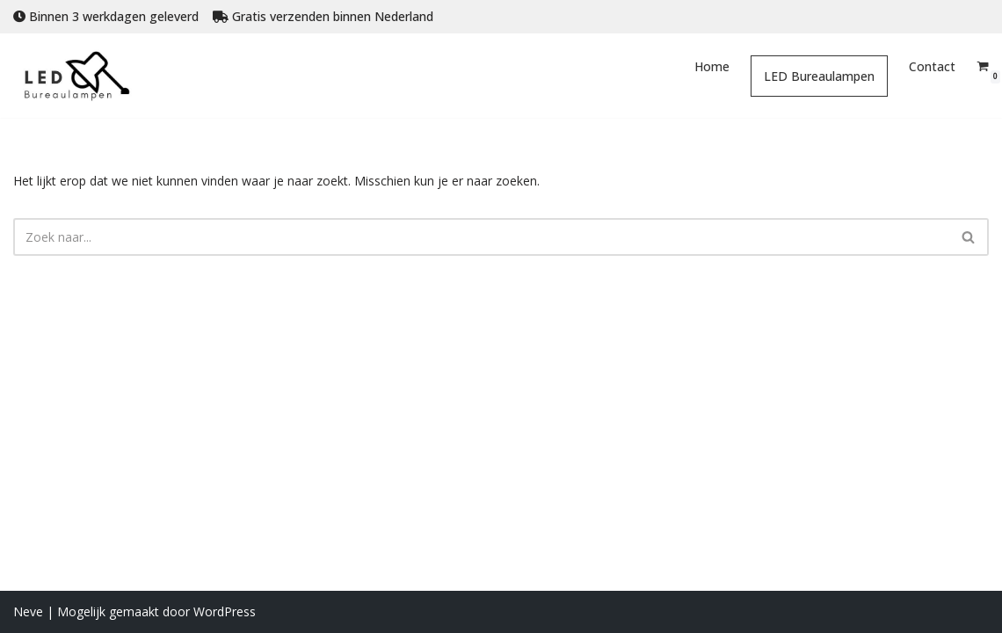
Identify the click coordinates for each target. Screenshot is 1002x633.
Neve (28, 611)
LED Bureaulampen (819, 76)
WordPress (224, 611)
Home (712, 66)
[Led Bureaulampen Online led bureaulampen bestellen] (90, 75)
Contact (932, 66)
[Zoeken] (481, 237)
